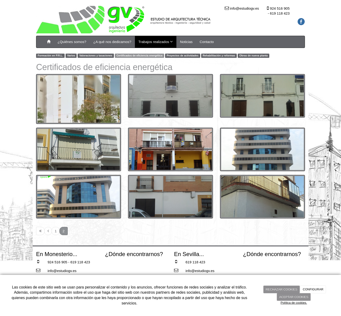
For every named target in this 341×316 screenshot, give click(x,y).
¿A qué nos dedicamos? (112, 42)
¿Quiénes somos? (72, 42)
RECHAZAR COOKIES (281, 289)
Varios (71, 55)
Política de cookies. (294, 302)
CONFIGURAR (313, 289)
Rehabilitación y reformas (219, 55)
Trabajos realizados (155, 42)
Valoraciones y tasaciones (95, 55)
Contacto (207, 42)
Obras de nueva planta (253, 55)
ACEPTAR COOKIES (293, 297)
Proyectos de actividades (183, 55)
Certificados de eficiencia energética (139, 55)
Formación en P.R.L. (50, 55)
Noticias (186, 42)
